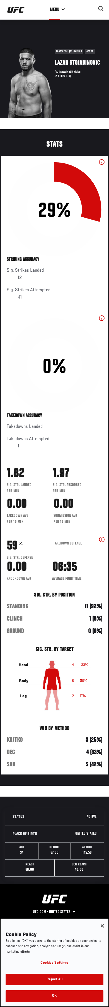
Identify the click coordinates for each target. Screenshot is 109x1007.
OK (54, 996)
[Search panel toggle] (101, 8)
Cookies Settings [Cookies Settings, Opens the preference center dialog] (54, 963)
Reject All (54, 979)
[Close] (102, 926)
